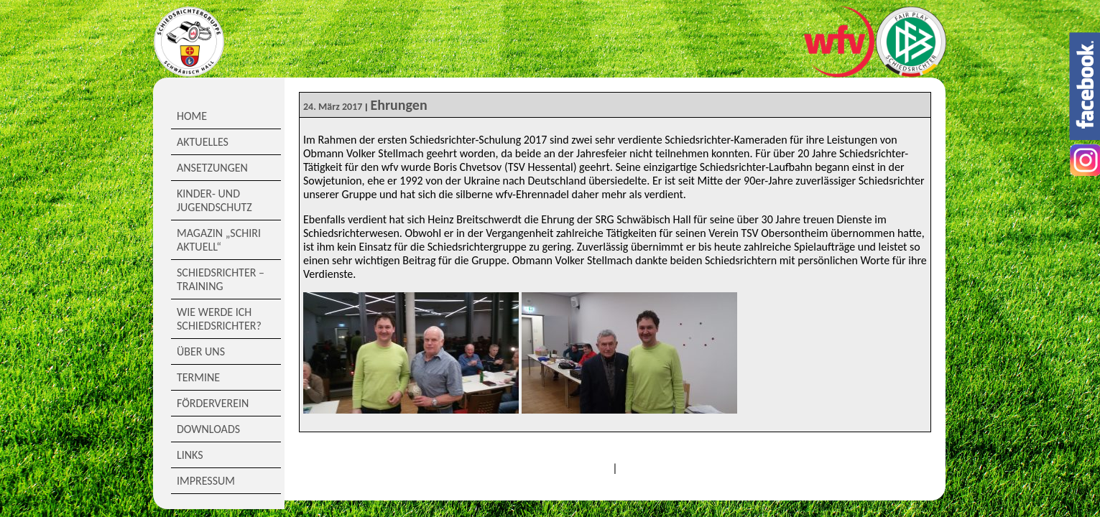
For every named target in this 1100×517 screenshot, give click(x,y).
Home (192, 116)
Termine (198, 377)
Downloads (208, 429)
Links (190, 455)
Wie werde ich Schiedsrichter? (219, 318)
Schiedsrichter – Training (220, 279)
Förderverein (213, 403)
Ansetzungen (212, 167)
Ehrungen (398, 104)
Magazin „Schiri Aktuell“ (219, 239)
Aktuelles (202, 142)
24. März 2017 (332, 107)
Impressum (206, 481)
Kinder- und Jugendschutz (214, 200)
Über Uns (201, 351)
